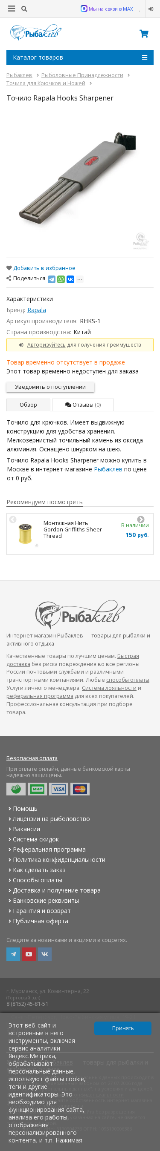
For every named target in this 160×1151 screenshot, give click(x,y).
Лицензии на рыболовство (48, 819)
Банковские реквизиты (42, 900)
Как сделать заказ (36, 870)
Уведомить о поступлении (50, 386)
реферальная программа (39, 696)
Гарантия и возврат (38, 911)
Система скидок (32, 839)
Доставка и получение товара (53, 890)
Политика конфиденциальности (55, 859)
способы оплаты (127, 679)
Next (141, 520)
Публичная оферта (37, 921)
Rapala (36, 310)
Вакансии (23, 829)
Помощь (22, 808)
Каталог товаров (80, 57)
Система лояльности (109, 688)
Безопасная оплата (32, 758)
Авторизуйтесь (46, 344)
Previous (13, 520)
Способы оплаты (34, 880)
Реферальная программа (46, 849)
